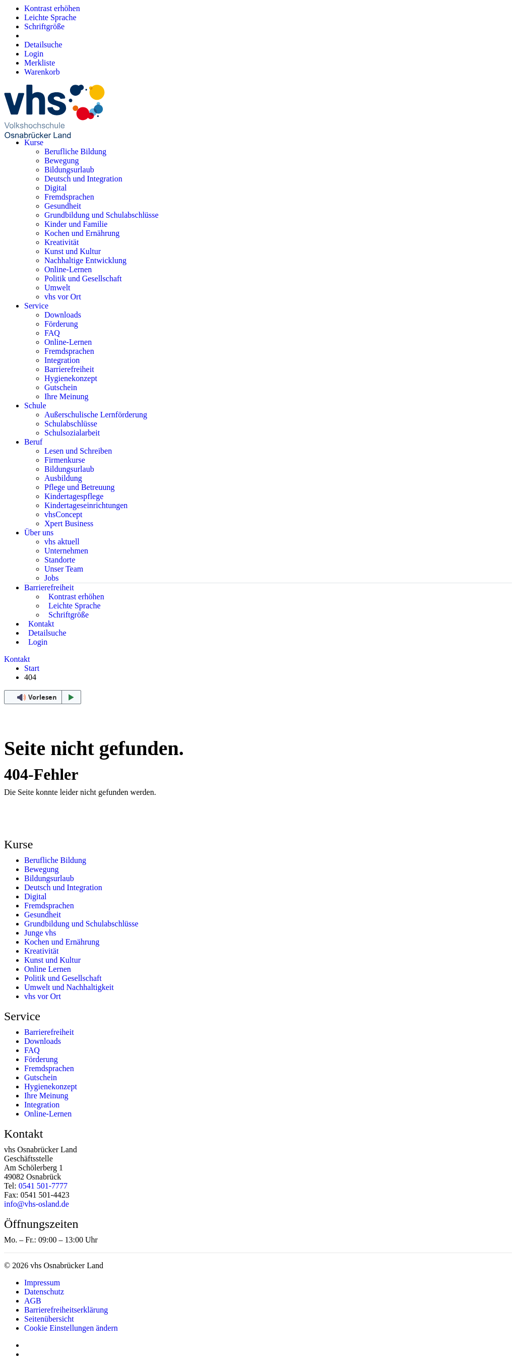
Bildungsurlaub (69, 169)
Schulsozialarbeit (72, 432)
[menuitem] (33, 53)
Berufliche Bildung (75, 151)
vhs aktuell (62, 541)
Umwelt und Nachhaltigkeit (69, 987)
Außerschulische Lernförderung (95, 414)
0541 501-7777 (43, 1186)
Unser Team (63, 569)
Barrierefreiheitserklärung (66, 1310)
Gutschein (60, 387)
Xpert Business (68, 523)
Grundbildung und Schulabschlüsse (101, 215)
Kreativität (61, 242)
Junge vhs (40, 932)
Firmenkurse (64, 460)
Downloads (62, 314)
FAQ (52, 333)
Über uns (38, 532)
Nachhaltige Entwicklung (85, 260)
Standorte (59, 559)
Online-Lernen (68, 269)
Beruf (33, 442)
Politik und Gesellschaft (83, 278)
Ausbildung (63, 478)
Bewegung (61, 160)
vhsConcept (63, 514)
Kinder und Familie (75, 224)
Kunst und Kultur (72, 251)
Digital (55, 187)
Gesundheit (62, 206)
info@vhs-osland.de (36, 1204)
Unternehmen (66, 550)
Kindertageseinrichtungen (85, 505)
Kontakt (17, 659)
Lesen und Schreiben (78, 451)
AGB (32, 1300)
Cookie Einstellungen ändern (71, 1328)
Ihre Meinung (66, 396)
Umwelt (57, 287)
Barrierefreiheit (69, 369)
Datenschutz (44, 1291)
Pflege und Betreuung (79, 487)
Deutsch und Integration (83, 178)
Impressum (42, 1282)
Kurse (33, 142)
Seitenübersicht (49, 1319)
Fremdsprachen (69, 197)
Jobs (51, 578)
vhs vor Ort (62, 296)
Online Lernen (47, 969)
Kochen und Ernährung (81, 233)
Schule (35, 405)
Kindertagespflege (73, 496)
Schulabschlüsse (70, 423)
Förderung (61, 324)
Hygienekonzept (70, 378)
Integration (62, 360)
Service (36, 305)
